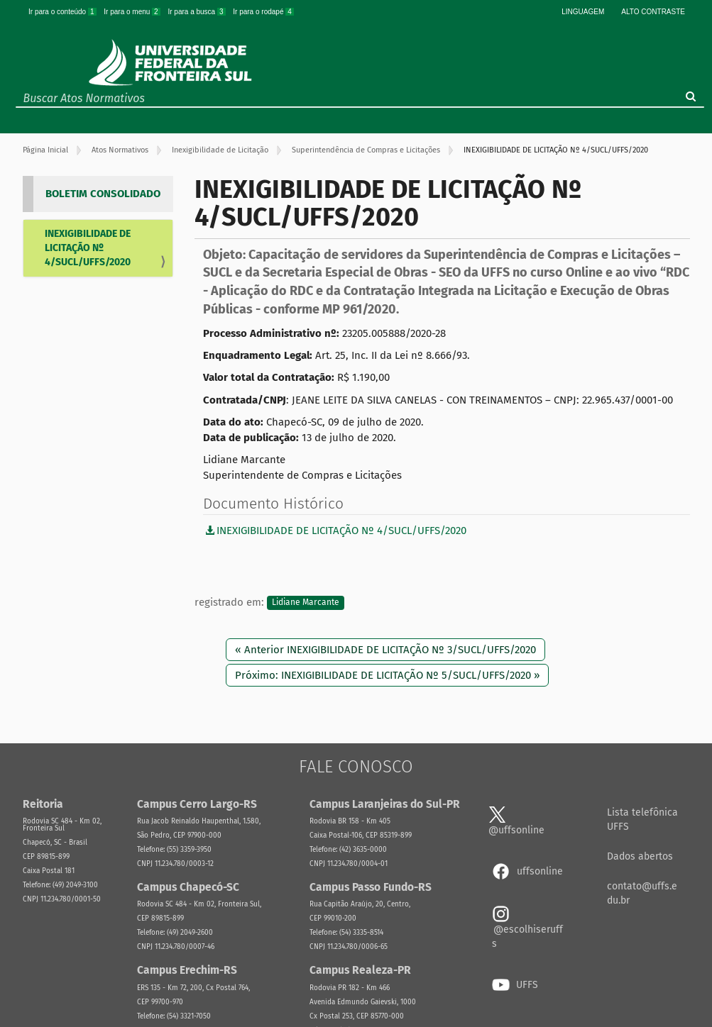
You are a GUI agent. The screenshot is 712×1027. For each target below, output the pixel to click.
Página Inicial (45, 150)
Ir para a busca (197, 12)
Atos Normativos (120, 150)
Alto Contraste (653, 12)
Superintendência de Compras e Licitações (366, 150)
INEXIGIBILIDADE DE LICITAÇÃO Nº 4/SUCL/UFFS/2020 (88, 248)
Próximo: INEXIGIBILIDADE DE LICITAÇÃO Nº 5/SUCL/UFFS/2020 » (387, 675)
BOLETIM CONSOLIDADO (102, 193)
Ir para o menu (133, 12)
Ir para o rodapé (263, 12)
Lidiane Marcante (305, 603)
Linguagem (583, 12)
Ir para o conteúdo (63, 12)
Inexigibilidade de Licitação (220, 150)
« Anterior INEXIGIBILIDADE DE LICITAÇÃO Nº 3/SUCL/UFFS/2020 (385, 649)
